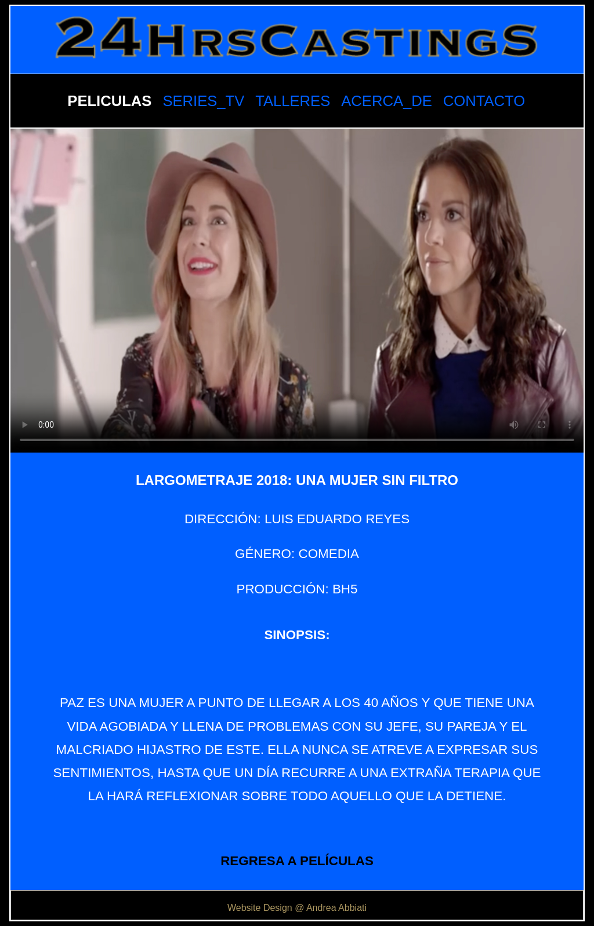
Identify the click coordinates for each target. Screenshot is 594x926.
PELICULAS (109, 101)
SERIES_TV (203, 101)
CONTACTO (484, 101)
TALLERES (292, 101)
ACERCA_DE (386, 101)
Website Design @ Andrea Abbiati (297, 908)
